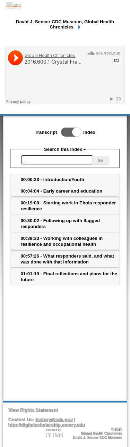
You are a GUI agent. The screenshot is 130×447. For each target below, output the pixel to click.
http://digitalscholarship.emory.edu (46, 424)
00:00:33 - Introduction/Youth (52, 179)
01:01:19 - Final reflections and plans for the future (68, 276)
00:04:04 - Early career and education (61, 191)
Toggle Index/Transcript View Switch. (69, 132)
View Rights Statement (33, 409)
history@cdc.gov (54, 419)
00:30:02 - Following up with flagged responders (60, 223)
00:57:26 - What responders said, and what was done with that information (67, 259)
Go (100, 160)
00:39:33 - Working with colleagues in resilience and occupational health (61, 241)
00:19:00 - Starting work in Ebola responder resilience (68, 205)
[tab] (65, 179)
